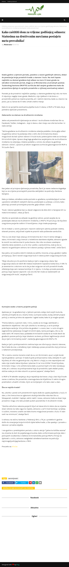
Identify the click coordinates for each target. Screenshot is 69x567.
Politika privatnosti (12, 1)
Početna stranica (8, 26)
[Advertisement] (34, 60)
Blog (17, 564)
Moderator (8, 45)
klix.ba (14, 447)
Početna (4, 1)
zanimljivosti (19, 26)
